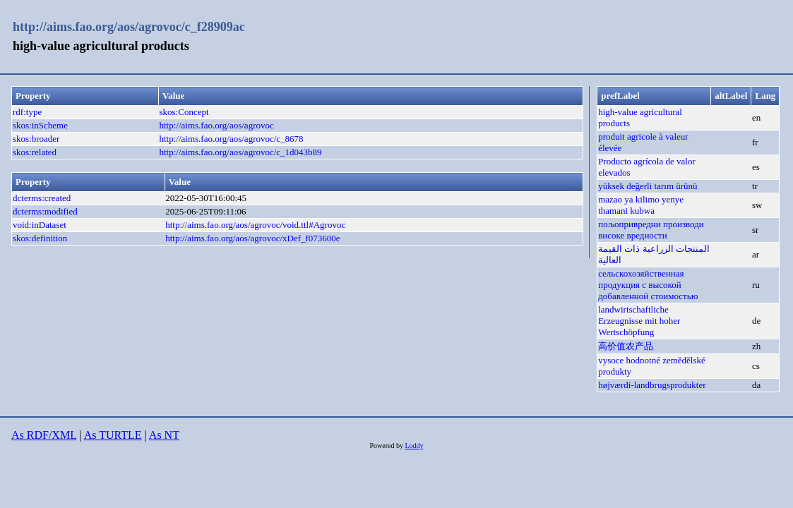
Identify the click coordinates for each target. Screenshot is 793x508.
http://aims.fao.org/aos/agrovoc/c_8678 (232, 138)
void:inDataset (39, 224)
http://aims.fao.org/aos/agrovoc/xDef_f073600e (252, 238)
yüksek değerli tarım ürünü (647, 186)
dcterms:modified (45, 211)
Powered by (387, 445)
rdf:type (27, 112)
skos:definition (40, 238)
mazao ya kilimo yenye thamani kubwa (641, 205)
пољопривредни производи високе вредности (651, 230)
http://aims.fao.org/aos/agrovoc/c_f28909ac (129, 27)
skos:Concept (184, 112)
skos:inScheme (40, 125)
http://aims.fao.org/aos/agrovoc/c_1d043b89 (241, 152)
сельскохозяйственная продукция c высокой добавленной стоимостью (648, 284)
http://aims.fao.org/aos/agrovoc (217, 125)
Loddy (414, 445)
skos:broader (36, 138)
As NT (164, 435)
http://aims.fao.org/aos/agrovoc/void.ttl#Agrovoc (255, 224)
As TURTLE (113, 435)
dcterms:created (42, 198)
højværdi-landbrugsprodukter (651, 385)
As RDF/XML (43, 435)
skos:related (34, 152)
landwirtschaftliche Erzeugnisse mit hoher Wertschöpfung (639, 320)
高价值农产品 (625, 346)
